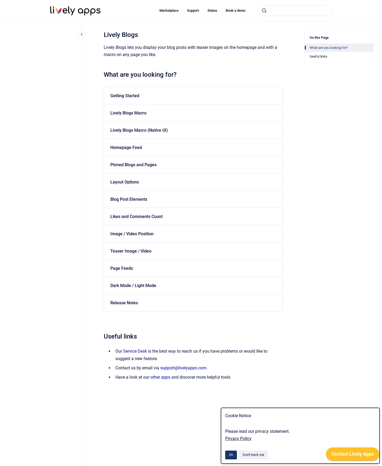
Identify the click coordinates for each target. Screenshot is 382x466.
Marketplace (169, 10)
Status (212, 10)
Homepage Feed (126, 147)
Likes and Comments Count (136, 216)
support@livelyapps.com (183, 367)
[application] (352, 455)
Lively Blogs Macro (128, 113)
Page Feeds (121, 268)
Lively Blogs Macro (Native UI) (139, 130)
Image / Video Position (132, 233)
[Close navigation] (81, 34)
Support (193, 10)
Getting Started (124, 95)
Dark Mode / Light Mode (133, 285)
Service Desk (135, 351)
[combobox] (295, 11)
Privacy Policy (238, 438)
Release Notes (124, 302)
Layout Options (124, 182)
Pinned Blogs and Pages (133, 164)
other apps (160, 377)
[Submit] (264, 10)
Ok (231, 455)
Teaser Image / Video (130, 251)
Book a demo (235, 10)
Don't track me (253, 455)
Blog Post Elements (128, 199)
